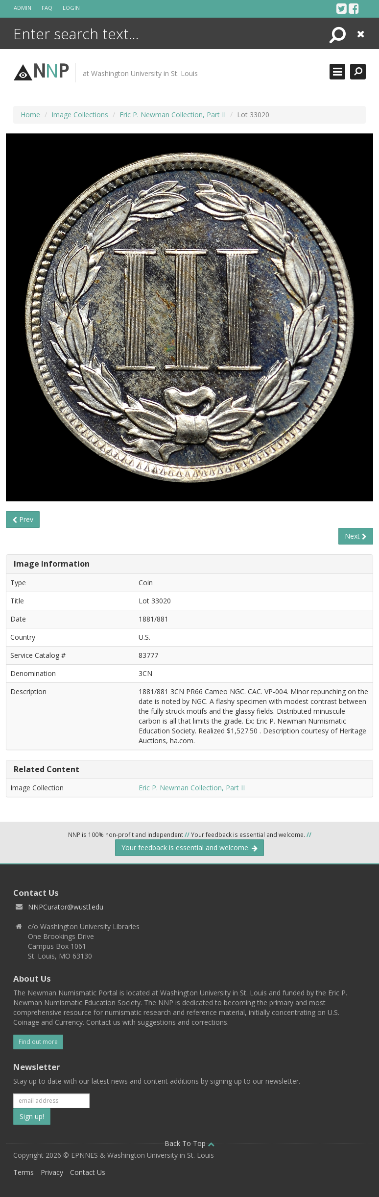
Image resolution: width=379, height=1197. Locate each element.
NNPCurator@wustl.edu (65, 906)
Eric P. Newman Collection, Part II (172, 114)
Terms (23, 1172)
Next (356, 536)
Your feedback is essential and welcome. (189, 847)
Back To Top (189, 1143)
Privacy (52, 1172)
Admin (22, 7)
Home (30, 114)
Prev (22, 519)
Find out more (38, 1042)
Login (71, 7)
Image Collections (79, 114)
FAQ (47, 7)
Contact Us (87, 1172)
